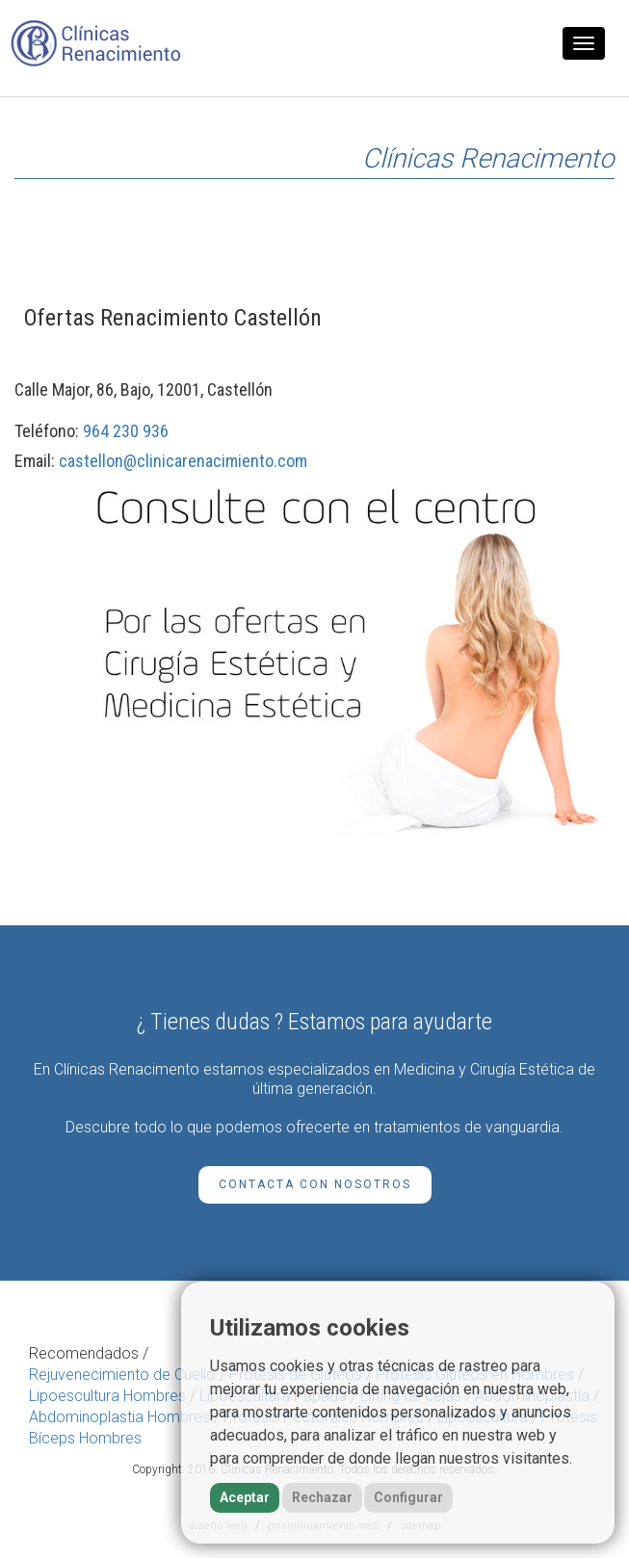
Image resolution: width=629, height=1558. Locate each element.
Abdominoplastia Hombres (119, 1417)
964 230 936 (126, 431)
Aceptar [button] (245, 1497)
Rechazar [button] (322, 1497)
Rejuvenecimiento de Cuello (122, 1374)
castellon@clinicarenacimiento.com (183, 461)
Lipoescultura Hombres (107, 1396)
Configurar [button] (408, 1497)
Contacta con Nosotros (315, 1184)
